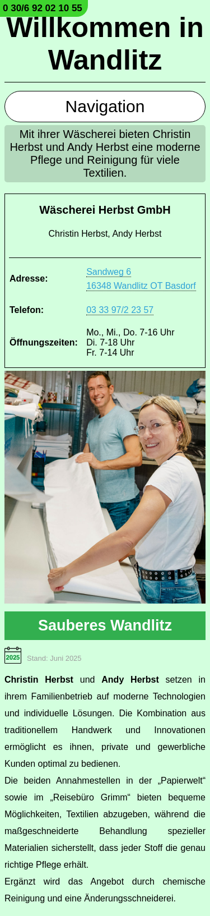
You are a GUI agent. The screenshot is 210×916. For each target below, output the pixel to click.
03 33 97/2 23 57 (119, 310)
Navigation (105, 106)
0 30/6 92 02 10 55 (42, 8)
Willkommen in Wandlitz (104, 44)
